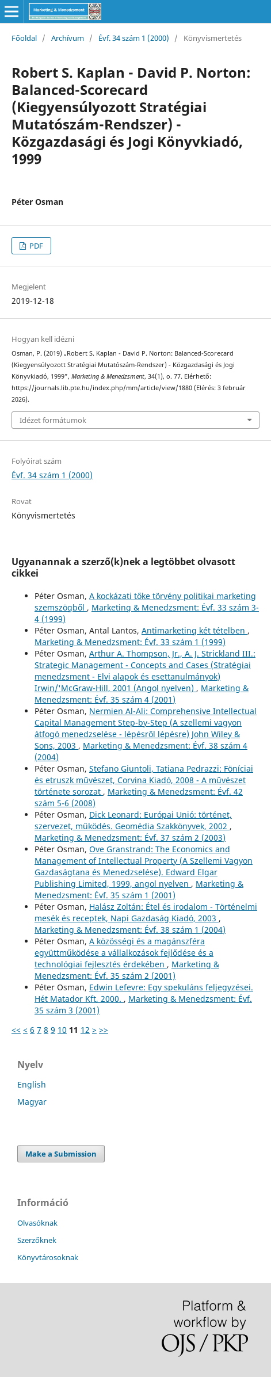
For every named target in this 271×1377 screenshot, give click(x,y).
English (31, 1084)
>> (103, 1029)
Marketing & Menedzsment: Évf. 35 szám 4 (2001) (142, 693)
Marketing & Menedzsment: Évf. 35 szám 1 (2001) (139, 889)
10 (62, 1029)
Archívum (67, 38)
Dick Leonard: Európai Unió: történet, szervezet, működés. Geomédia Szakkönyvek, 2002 (133, 820)
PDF (35, 246)
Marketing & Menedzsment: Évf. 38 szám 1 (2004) (130, 929)
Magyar (32, 1101)
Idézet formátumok (53, 420)
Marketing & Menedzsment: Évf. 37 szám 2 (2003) (130, 837)
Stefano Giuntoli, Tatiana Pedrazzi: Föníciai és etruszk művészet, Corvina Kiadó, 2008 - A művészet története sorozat (144, 780)
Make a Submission (61, 1154)
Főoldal (24, 38)
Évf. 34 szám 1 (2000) (133, 38)
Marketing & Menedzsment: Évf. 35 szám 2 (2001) (127, 970)
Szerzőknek (36, 1240)
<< (16, 1029)
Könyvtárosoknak (47, 1257)
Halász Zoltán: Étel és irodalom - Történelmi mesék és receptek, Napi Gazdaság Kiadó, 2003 (146, 912)
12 (85, 1029)
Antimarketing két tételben (194, 630)
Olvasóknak (37, 1223)
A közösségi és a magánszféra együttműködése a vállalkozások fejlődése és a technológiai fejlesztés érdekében (124, 953)
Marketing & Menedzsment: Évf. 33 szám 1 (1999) (130, 641)
